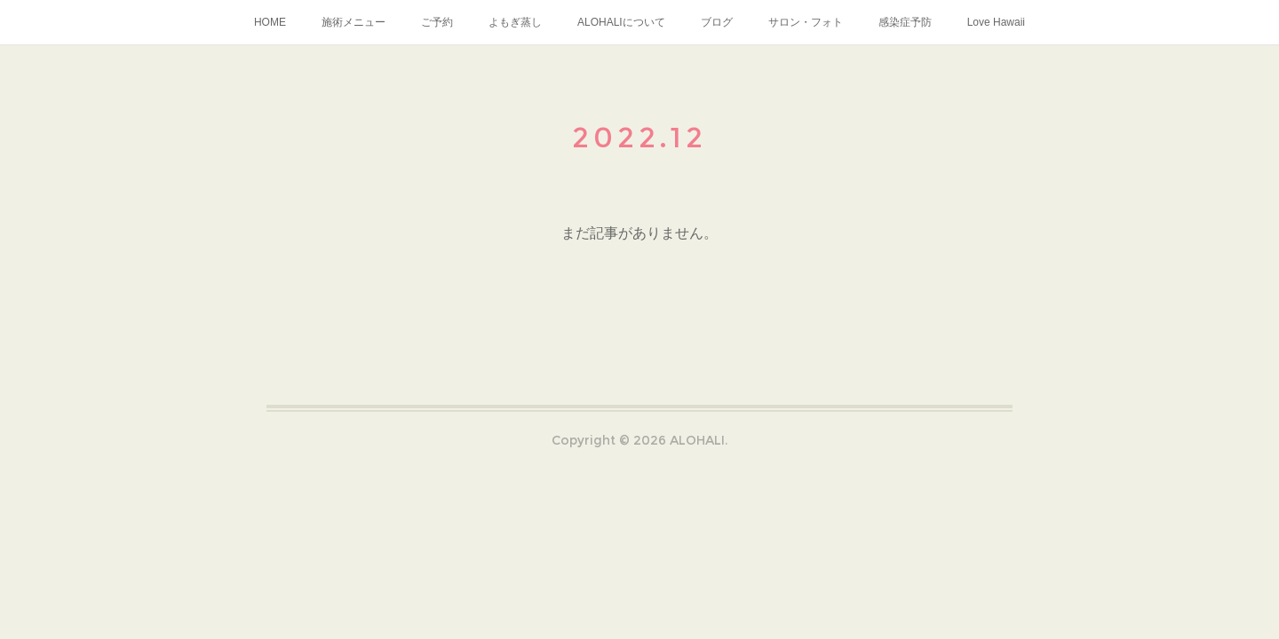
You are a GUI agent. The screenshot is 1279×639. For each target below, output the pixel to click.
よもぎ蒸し (515, 22)
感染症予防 (905, 22)
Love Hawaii (996, 22)
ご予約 (437, 22)
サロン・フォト (805, 22)
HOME (270, 22)
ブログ (717, 22)
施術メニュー (353, 22)
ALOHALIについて (621, 22)
